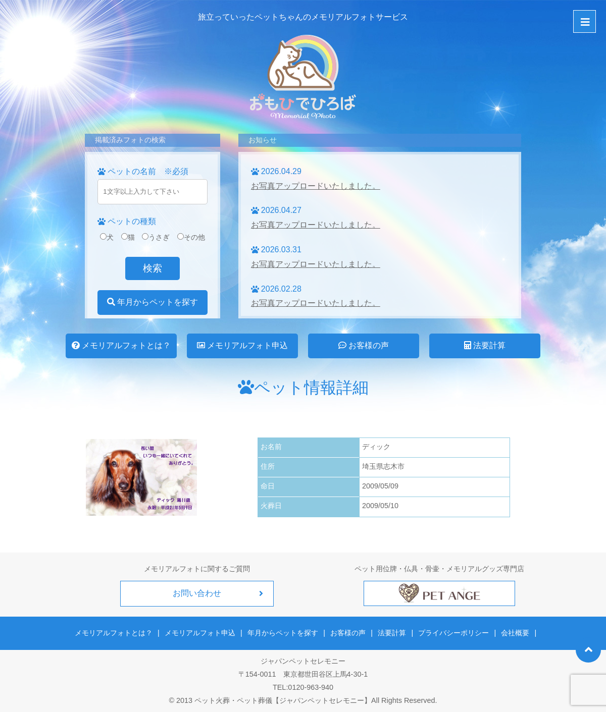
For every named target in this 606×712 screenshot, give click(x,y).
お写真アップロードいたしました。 (315, 186)
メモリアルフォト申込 (242, 345)
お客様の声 (363, 345)
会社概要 (514, 633)
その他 (191, 237)
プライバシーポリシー (453, 633)
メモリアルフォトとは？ (121, 345)
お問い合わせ (197, 593)
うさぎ (156, 237)
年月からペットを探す (152, 302)
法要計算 (485, 345)
